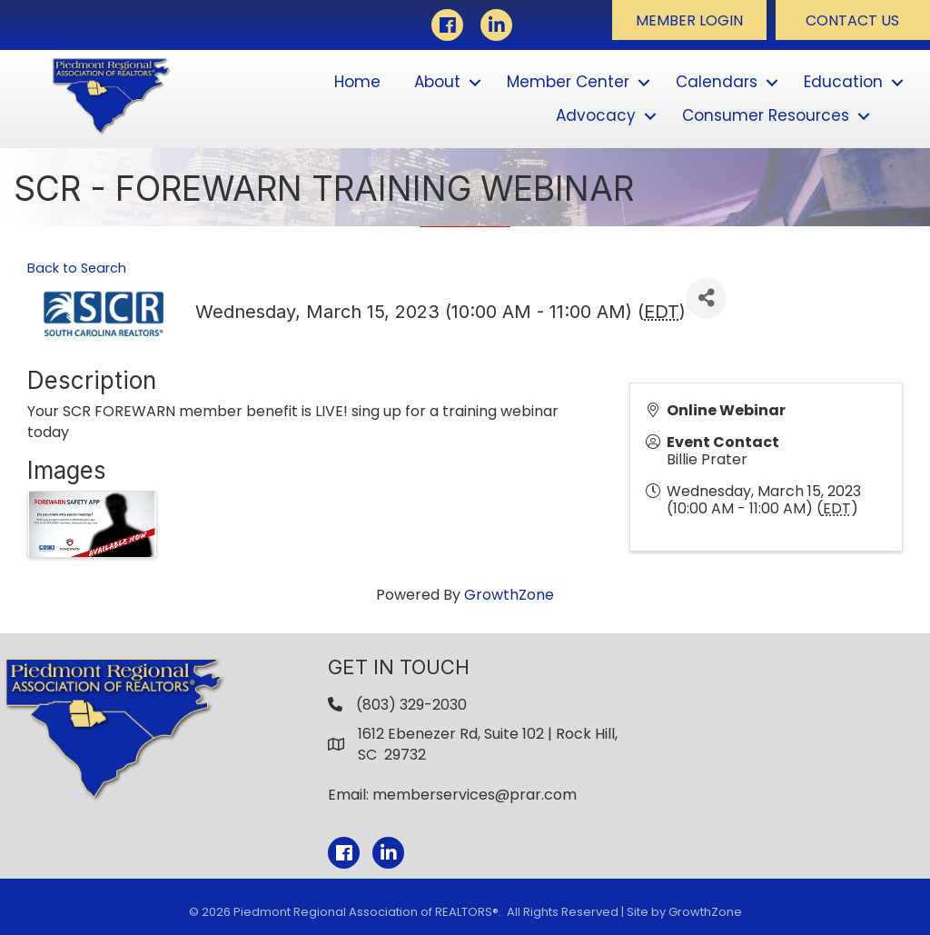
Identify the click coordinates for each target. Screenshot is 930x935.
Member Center (568, 82)
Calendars (716, 82)
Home (357, 82)
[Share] (706, 298)
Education (843, 82)
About (437, 82)
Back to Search (76, 268)
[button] (689, 20)
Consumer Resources (765, 115)
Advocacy (596, 115)
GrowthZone (509, 594)
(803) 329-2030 (411, 704)
